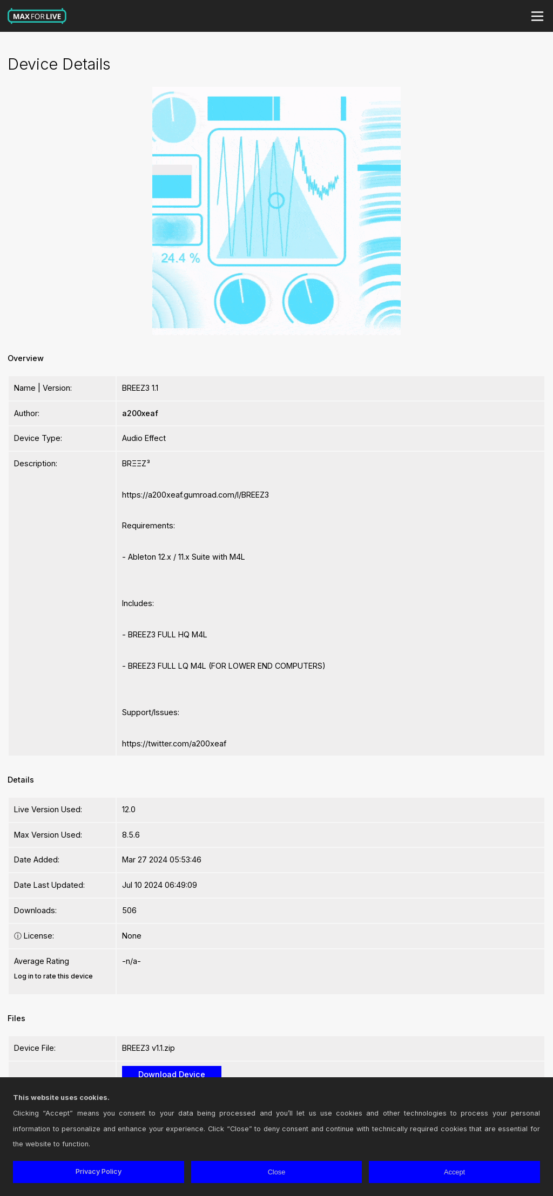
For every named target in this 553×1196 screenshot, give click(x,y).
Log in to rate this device (53, 976)
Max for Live (37, 16)
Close (277, 1172)
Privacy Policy (99, 1171)
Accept (454, 1172)
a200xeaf (140, 413)
